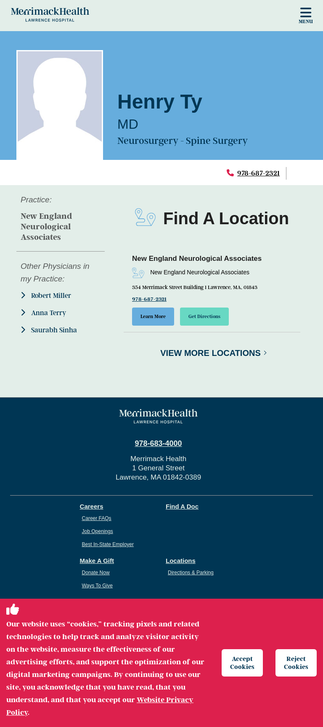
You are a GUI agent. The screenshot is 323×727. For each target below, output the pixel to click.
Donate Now (96, 573)
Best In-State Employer (108, 545)
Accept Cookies (242, 662)
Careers (91, 506)
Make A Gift (97, 561)
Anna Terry (43, 313)
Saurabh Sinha (49, 330)
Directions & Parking (191, 573)
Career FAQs (96, 519)
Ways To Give (97, 586)
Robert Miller (46, 296)
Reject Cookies (296, 662)
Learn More (153, 316)
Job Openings (97, 532)
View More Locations (210, 353)
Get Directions (206, 316)
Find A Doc (182, 506)
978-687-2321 (258, 173)
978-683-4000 (158, 444)
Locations (181, 561)
